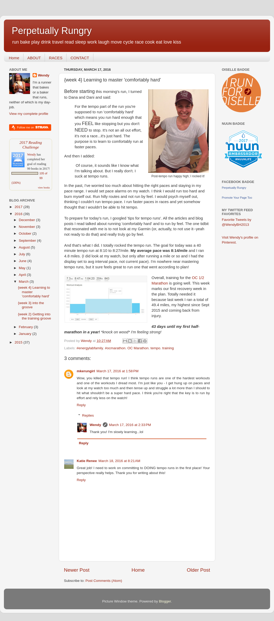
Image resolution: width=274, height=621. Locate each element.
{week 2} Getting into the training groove (34, 316)
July (22, 254)
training (168, 348)
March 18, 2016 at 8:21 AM (119, 461)
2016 (19, 214)
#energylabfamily (89, 348)
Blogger (165, 601)
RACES (55, 58)
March (24, 281)
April (23, 275)
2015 (19, 342)
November (27, 227)
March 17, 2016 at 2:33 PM (130, 425)
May (22, 268)
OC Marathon (137, 348)
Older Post (198, 570)
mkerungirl (86, 371)
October (25, 233)
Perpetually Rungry (52, 30)
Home (14, 58)
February (26, 327)
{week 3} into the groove (31, 305)
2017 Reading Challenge (30, 144)
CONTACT (79, 58)
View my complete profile (28, 114)
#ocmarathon (115, 348)
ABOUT (34, 58)
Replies (88, 415)
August (25, 247)
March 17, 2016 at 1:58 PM (118, 371)
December (27, 220)
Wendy (95, 425)
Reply (81, 405)
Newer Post (77, 570)
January (25, 334)
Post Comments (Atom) (104, 581)
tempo (155, 348)
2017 (19, 207)
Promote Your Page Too (237, 197)
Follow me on (33, 127)
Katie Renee (87, 461)
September (28, 241)
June (23, 261)
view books (44, 187)
